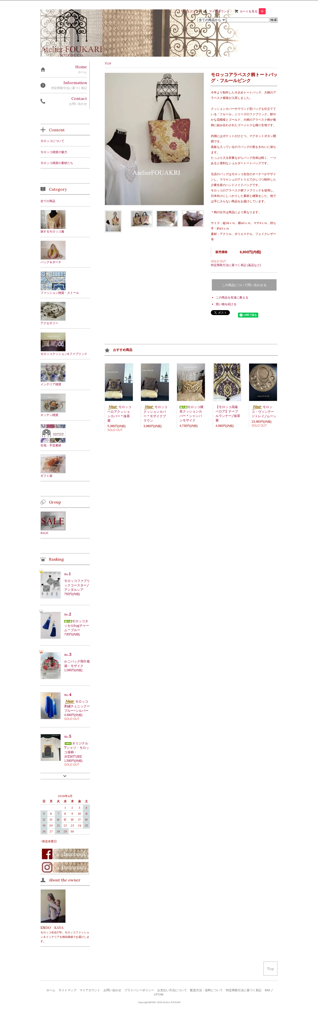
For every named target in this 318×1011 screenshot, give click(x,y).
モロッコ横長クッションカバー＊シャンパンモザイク (191, 413)
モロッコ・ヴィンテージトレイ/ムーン (264, 411)
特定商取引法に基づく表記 (243, 990)
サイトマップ (190, 11)
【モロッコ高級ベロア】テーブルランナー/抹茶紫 (228, 413)
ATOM (158, 994)
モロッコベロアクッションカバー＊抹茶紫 (119, 414)
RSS (267, 990)
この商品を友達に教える (232, 297)
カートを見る (253, 11)
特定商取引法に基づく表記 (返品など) (236, 265)
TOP (108, 63)
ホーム (50, 990)
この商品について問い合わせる (244, 285)
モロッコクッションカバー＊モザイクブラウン (155, 414)
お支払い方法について (172, 990)
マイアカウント (219, 11)
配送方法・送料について (206, 990)
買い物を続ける (226, 304)
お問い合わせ (112, 990)
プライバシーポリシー (139, 990)
